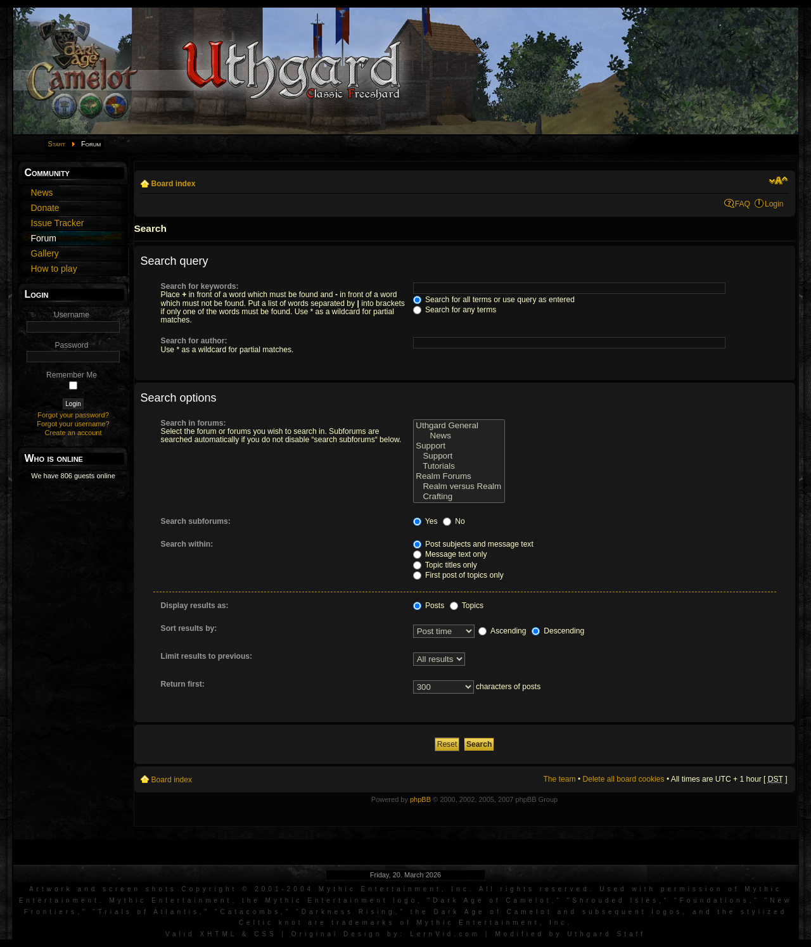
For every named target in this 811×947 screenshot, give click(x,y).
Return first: (183, 684)
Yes (425, 521)
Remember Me (71, 375)
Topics (466, 605)
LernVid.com (445, 934)
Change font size (778, 180)
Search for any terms (455, 309)
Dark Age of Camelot (492, 900)
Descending (558, 630)
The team (559, 779)
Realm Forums (459, 476)
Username (71, 314)
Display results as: (195, 605)
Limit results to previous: (206, 656)
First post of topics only (458, 575)
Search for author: (194, 340)
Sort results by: (189, 628)
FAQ (742, 204)
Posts (429, 605)
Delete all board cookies (624, 779)
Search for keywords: (200, 286)
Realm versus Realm (459, 486)
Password (71, 345)
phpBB (420, 799)
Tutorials (459, 466)
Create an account (73, 432)
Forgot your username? (73, 424)
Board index (173, 183)
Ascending (502, 630)
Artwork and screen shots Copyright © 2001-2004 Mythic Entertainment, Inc (249, 889)
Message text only (450, 554)
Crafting (459, 497)
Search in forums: (193, 423)
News (459, 436)
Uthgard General (459, 426)
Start (57, 144)
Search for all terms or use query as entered (494, 299)
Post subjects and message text (473, 544)
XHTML (218, 934)
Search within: (187, 544)
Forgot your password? (73, 415)
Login (774, 204)
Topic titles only (445, 565)
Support (459, 446)
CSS (265, 934)
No (454, 521)
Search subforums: (196, 521)
